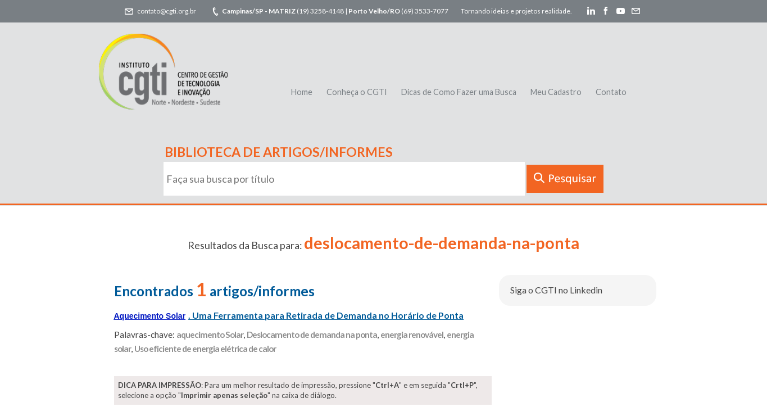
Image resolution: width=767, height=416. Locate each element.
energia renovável (411, 334)
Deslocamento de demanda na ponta (312, 334)
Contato (611, 92)
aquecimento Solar (209, 334)
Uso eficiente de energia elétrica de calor (205, 348)
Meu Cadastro (556, 92)
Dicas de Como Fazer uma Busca (458, 92)
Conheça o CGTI (356, 92)
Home (301, 92)
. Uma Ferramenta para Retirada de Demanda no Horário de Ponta (289, 315)
